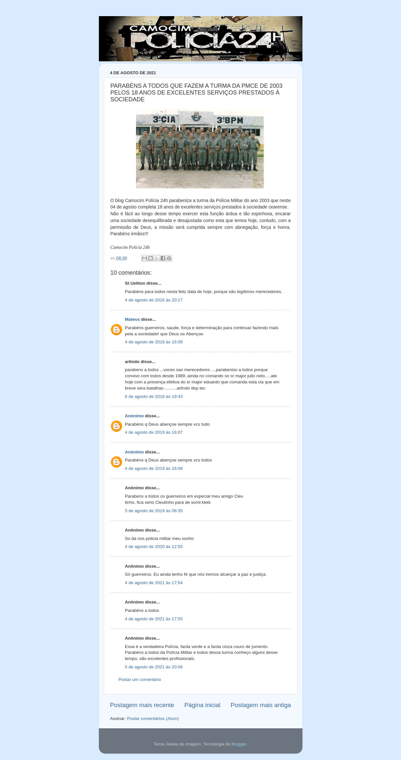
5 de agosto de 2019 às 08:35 (154, 510)
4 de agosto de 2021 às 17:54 (154, 582)
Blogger (238, 744)
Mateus (132, 319)
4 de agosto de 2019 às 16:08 (154, 468)
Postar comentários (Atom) (153, 718)
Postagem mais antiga (261, 705)
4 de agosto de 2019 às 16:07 (154, 432)
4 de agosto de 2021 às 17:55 (154, 618)
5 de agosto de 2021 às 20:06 (154, 666)
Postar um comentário (140, 679)
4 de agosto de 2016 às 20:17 (154, 300)
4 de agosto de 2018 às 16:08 (154, 341)
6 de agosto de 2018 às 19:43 (154, 396)
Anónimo (134, 415)
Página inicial (202, 705)
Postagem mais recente (142, 705)
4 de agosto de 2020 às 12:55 (154, 546)
